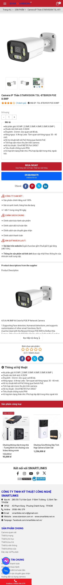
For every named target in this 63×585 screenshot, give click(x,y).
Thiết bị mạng (7, 535)
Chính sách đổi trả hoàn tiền (15, 226)
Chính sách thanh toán (13, 235)
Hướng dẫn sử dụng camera (13, 577)
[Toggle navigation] (4, 3)
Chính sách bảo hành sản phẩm (17, 221)
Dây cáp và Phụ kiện (9, 552)
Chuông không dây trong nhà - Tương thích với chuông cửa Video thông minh (16, 448)
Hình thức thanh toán (10, 564)
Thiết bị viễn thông (9, 545)
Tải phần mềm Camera (11, 580)
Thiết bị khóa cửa (8, 549)
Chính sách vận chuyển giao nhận (17, 230)
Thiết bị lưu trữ (7, 542)
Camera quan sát (8, 532)
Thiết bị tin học (7, 539)
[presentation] (3, 435)
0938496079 (31, 176)
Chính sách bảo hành (10, 567)
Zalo (6, 571)
